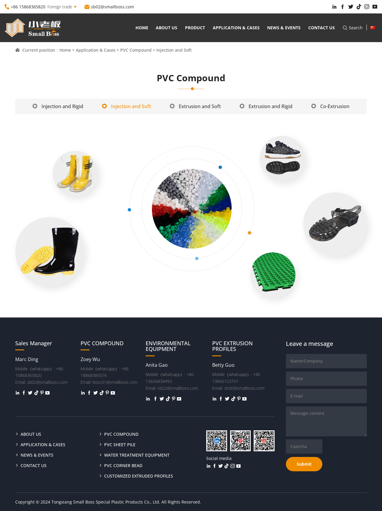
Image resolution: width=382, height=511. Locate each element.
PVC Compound (136, 50)
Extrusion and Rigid (266, 106)
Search (352, 27)
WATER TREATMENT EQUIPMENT (137, 455)
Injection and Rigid (58, 106)
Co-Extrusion (330, 106)
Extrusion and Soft (195, 106)
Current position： (37, 50)
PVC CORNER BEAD (123, 465)
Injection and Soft (126, 106)
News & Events (284, 27)
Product (195, 27)
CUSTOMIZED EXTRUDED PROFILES (138, 476)
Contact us (321, 27)
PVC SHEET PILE (119, 444)
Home (141, 27)
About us (166, 27)
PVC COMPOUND (121, 434)
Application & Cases (236, 27)
